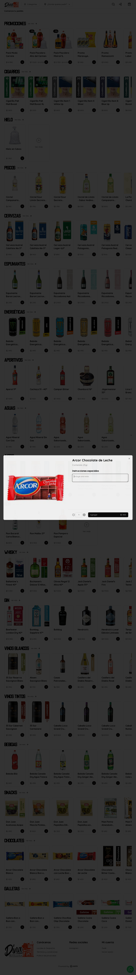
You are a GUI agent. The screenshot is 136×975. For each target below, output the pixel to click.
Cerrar (68, 506)
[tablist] (68, 475)
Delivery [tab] (53, 475)
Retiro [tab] (83, 475)
